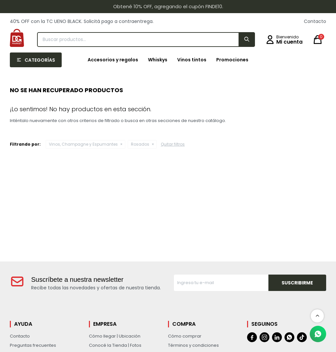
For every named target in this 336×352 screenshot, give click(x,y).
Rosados (140, 144)
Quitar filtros (173, 144)
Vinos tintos (191, 59)
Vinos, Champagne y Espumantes (83, 144)
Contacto (315, 21)
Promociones (232, 59)
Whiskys (157, 59)
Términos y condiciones (193, 345)
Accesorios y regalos (113, 59)
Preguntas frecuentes (33, 345)
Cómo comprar (184, 336)
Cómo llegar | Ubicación (114, 336)
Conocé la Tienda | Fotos (115, 345)
